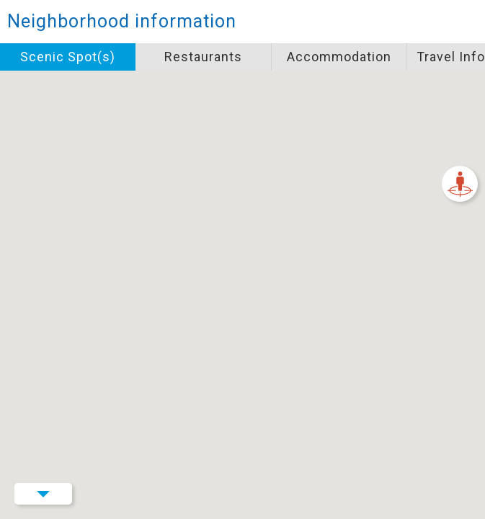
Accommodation (339, 56)
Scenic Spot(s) (67, 56)
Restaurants (203, 56)
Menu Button (43, 494)
